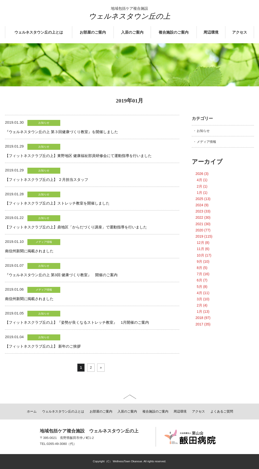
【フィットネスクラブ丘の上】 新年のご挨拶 (43, 346)
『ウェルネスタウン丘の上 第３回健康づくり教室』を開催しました (61, 132)
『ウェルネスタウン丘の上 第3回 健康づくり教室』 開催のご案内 (61, 275)
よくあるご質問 (221, 411)
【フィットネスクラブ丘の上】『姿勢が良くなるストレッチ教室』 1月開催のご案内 (77, 322)
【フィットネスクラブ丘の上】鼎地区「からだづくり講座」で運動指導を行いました (76, 227)
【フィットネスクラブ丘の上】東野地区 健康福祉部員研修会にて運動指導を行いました (78, 156)
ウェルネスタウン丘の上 (129, 16)
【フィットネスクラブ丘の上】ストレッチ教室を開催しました (57, 203)
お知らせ (203, 131)
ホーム (32, 411)
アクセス (239, 32)
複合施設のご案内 (174, 32)
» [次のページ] (101, 367)
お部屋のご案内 (93, 32)
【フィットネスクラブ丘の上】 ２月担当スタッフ (46, 179)
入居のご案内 (132, 32)
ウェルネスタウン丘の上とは (38, 32)
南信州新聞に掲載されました (29, 251)
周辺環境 (210, 32)
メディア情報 (206, 142)
